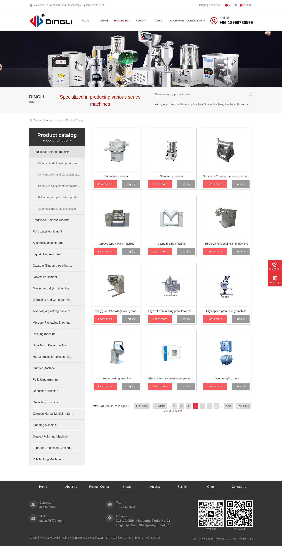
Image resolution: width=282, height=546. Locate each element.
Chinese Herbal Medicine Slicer (53, 413)
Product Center (99, 486)
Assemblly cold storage (48, 242)
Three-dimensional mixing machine (226, 243)
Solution (183, 486)
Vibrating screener (116, 176)
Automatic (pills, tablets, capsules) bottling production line (61, 208)
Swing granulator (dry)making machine (117, 311)
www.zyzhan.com (225, 538)
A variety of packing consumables (53, 311)
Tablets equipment (45, 277)
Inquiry (131, 184)
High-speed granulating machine (226, 311)
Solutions (177, 20)
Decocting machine (45, 402)
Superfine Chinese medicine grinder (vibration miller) (226, 176)
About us (71, 486)
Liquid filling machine (47, 254)
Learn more (105, 184)
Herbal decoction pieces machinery (53, 356)
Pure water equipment (47, 231)
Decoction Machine (45, 391)
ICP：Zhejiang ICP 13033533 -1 (125, 537)
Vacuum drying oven (226, 378)
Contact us (239, 486)
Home (85, 20)
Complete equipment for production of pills (61, 185)
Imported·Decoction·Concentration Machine (53, 447)
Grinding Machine (44, 425)
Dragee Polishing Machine (50, 436)
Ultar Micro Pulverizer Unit (50, 345)
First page (142, 405)
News (139, 20)
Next (228, 405)
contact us (194, 20)
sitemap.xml (153, 537)
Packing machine (44, 334)
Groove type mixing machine (116, 243)
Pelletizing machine (46, 379)
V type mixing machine (171, 243)
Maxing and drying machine (51, 288)
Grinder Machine (44, 368)
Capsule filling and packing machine (53, 265)
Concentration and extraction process (61, 174)
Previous (160, 405)
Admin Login (245, 538)
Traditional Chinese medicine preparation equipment (53, 151)
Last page (243, 405)
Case (159, 20)
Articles (155, 486)
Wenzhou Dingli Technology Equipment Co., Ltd (76, 5)
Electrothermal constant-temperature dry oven (171, 378)
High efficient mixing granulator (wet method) (171, 311)
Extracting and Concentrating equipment (53, 299)
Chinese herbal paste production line (61, 163)
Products (121, 20)
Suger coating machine (116, 378)
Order (211, 486)
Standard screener (171, 176)
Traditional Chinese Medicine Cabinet (53, 220)
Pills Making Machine (47, 459)
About (104, 20)
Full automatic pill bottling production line (61, 197)
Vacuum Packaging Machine (51, 322)
